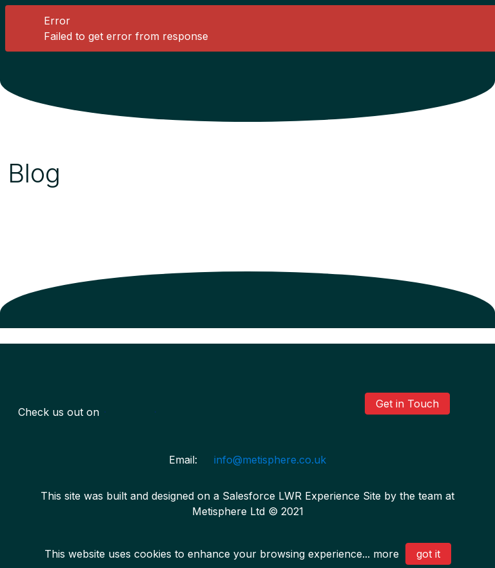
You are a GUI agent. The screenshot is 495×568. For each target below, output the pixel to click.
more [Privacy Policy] (386, 553)
